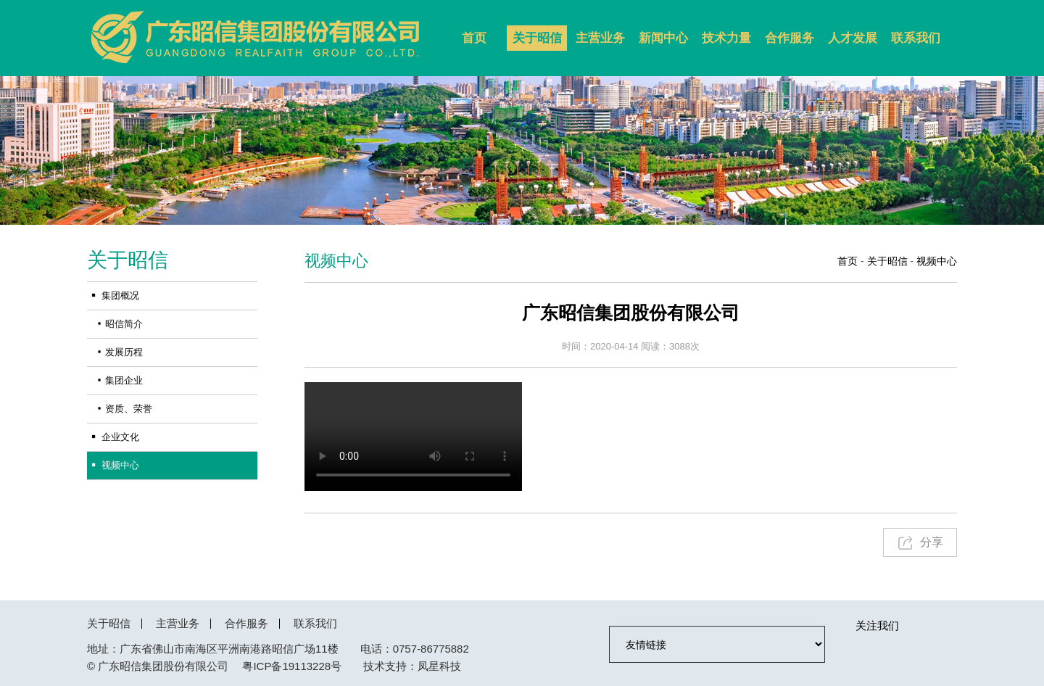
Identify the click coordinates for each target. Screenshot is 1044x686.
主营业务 (600, 38)
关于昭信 (537, 38)
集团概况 (120, 295)
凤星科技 (439, 666)
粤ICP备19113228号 (291, 666)
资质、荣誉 (128, 408)
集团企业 (124, 380)
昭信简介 (124, 323)
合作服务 (789, 38)
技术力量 (726, 38)
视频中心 (120, 465)
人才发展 (852, 38)
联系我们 (915, 38)
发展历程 (124, 352)
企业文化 (120, 436)
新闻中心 (663, 38)
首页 (474, 38)
